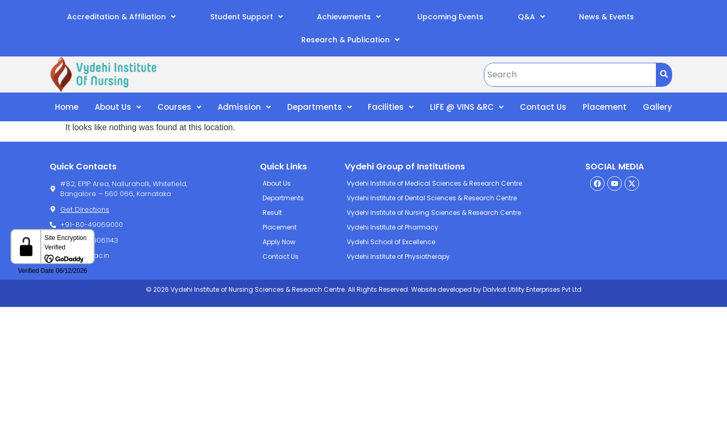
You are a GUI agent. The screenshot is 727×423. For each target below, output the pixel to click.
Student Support (246, 17)
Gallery (657, 106)
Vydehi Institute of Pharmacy (392, 227)
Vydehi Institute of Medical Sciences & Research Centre (434, 183)
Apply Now (279, 241)
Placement (605, 106)
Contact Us (543, 106)
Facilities (391, 106)
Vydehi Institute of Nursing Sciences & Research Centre (434, 212)
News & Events (606, 17)
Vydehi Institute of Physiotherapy (398, 256)
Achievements (349, 17)
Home (66, 106)
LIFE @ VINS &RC (467, 106)
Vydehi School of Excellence (391, 241)
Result (272, 212)
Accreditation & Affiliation (121, 17)
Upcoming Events (449, 17)
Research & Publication (350, 40)
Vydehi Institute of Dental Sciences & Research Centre (432, 197)
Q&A (531, 17)
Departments (319, 106)
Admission (244, 106)
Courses (179, 106)
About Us (118, 106)
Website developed (441, 289)
